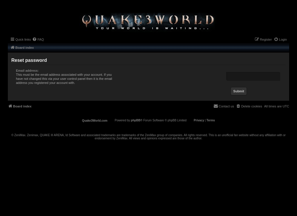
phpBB (135, 120)
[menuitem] (38, 39)
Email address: (27, 70)
